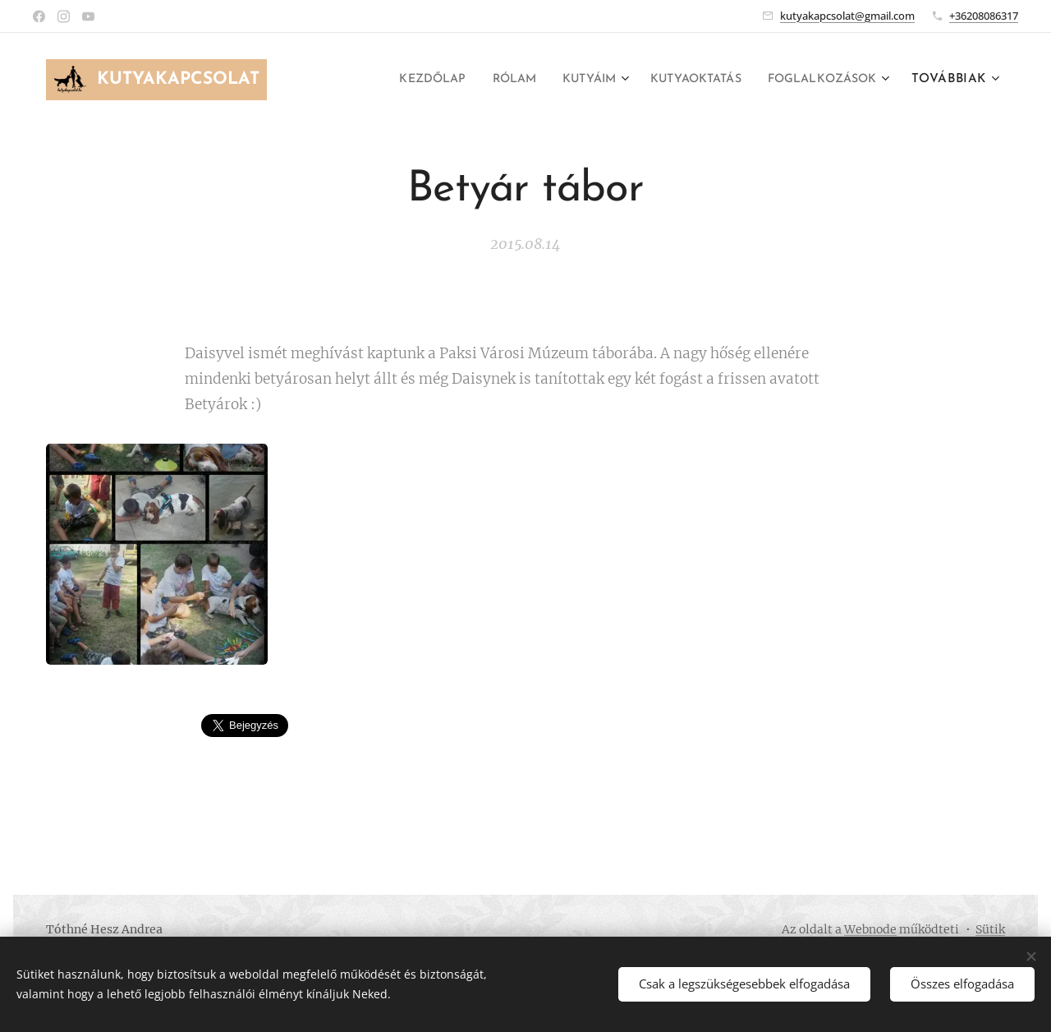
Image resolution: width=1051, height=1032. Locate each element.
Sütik (990, 929)
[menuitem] (395, 79)
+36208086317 (983, 15)
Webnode (870, 929)
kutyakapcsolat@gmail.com (847, 15)
